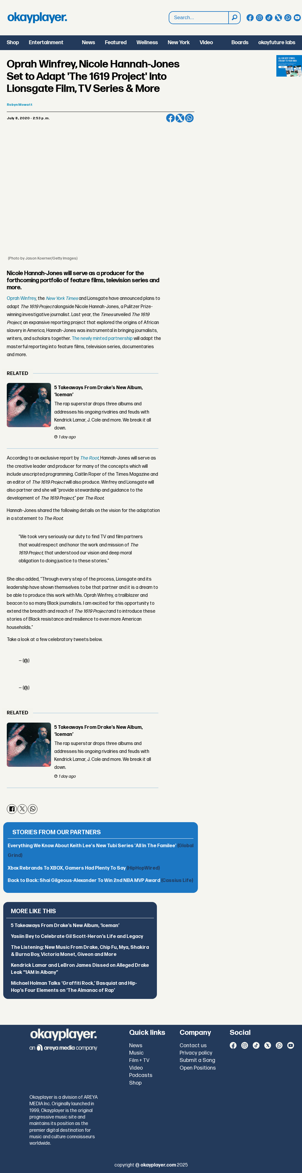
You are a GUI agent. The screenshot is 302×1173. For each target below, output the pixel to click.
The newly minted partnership (102, 338)
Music (136, 1053)
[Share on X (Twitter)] (179, 118)
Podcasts (140, 1075)
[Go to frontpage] (37, 18)
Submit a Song (197, 1060)
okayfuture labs (276, 42)
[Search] (234, 18)
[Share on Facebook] (170, 118)
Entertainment (46, 42)
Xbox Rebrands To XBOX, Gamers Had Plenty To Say (84, 868)
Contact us (193, 1046)
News (88, 42)
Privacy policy (196, 1053)
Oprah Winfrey (21, 298)
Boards (240, 42)
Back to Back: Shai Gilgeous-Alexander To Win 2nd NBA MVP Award (100, 880)
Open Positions (198, 1068)
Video (206, 42)
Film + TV (139, 1060)
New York (179, 42)
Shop (13, 42)
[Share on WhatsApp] (189, 118)
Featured (116, 42)
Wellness (147, 42)
